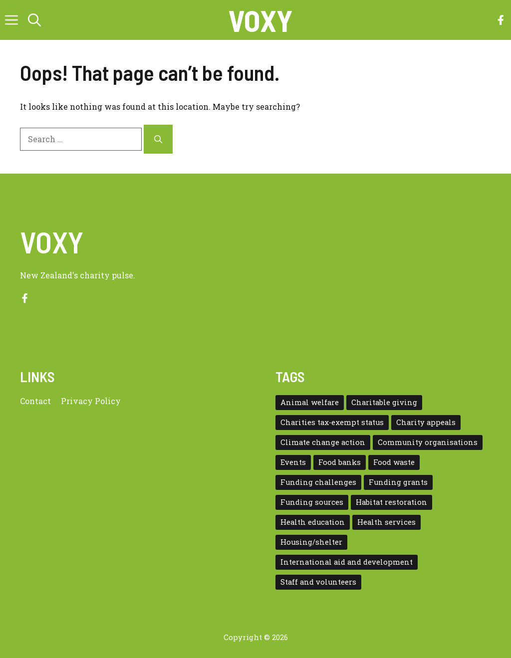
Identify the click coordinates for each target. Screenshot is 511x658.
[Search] (158, 139)
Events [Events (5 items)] (293, 462)
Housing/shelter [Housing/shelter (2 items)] (311, 542)
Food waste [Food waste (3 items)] (394, 462)
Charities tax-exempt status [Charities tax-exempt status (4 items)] (332, 422)
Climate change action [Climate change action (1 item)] (322, 442)
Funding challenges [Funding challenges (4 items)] (318, 482)
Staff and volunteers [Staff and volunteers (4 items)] (318, 582)
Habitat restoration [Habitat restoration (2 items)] (391, 502)
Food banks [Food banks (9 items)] (339, 462)
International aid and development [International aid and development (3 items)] (346, 562)
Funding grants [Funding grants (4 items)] (398, 482)
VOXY (260, 20)
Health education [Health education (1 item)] (312, 522)
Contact (35, 401)
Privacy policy (91, 401)
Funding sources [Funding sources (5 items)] (311, 502)
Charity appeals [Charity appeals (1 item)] (426, 422)
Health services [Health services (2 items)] (386, 522)
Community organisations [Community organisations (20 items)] (428, 442)
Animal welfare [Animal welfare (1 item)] (309, 402)
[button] (34, 20)
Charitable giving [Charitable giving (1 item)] (384, 402)
